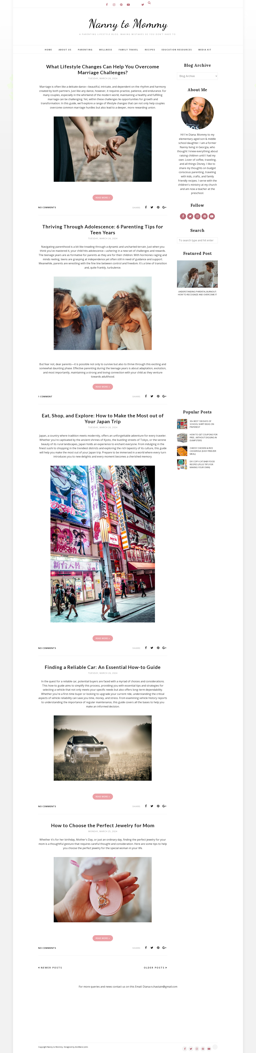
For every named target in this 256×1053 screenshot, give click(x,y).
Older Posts (154, 967)
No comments (47, 207)
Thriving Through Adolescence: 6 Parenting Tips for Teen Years (102, 229)
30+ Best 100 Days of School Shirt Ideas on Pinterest (202, 424)
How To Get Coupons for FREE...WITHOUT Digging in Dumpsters (203, 437)
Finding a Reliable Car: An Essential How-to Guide (103, 667)
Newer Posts (51, 967)
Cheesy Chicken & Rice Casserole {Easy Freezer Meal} (203, 451)
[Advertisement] (197, 353)
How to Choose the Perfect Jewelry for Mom (103, 825)
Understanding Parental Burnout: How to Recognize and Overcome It (197, 293)
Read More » (103, 197)
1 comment (45, 396)
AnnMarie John (81, 1047)
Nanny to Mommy (128, 23)
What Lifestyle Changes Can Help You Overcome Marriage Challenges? (102, 69)
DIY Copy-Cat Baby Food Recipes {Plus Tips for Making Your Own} (202, 464)
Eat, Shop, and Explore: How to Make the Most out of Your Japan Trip (103, 418)
